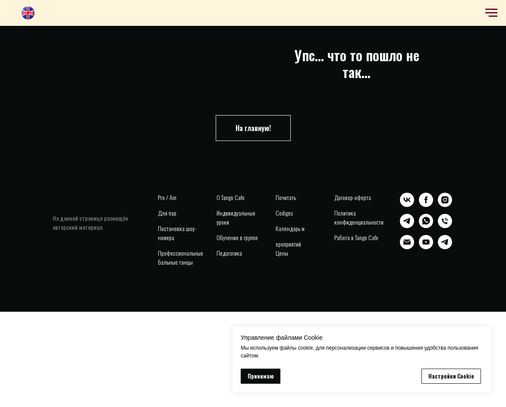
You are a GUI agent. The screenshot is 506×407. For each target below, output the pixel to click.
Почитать (286, 197)
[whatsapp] (426, 225)
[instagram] (445, 204)
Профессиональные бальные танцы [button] (180, 257)
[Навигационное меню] (491, 13)
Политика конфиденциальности (358, 217)
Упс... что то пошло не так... (356, 63)
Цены (282, 252)
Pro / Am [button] (167, 197)
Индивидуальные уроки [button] (236, 217)
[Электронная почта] (407, 246)
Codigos (284, 212)
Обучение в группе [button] (237, 237)
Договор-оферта (352, 197)
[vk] (407, 204)
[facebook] (426, 204)
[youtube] (426, 246)
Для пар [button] (167, 212)
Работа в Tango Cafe (356, 237)
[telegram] (407, 225)
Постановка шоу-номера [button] (177, 233)
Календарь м (290, 228)
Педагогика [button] (229, 252)
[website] (28, 17)
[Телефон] (445, 225)
